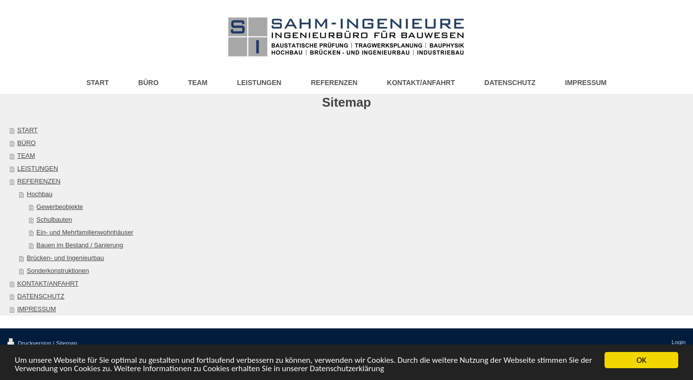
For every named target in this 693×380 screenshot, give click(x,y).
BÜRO (26, 142)
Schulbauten (54, 219)
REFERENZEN (38, 181)
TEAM (26, 155)
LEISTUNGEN (37, 168)
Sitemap (66, 343)
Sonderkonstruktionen (58, 270)
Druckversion (30, 343)
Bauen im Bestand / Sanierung (79, 245)
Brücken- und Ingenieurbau (65, 258)
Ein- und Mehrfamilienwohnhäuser (84, 232)
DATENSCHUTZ (40, 296)
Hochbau (40, 194)
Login (678, 342)
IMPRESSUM (36, 309)
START (27, 130)
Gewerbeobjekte (59, 206)
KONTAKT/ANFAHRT (47, 283)
